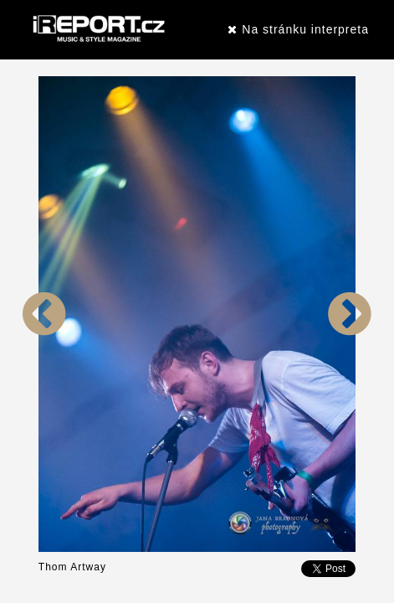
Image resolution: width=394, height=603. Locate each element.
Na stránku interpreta (298, 29)
